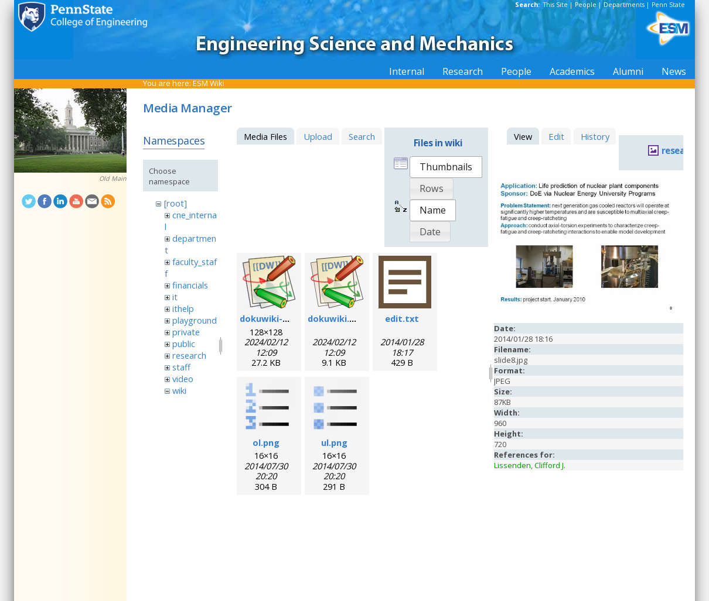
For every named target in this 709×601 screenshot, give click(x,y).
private (186, 332)
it (175, 297)
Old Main (113, 178)
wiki (179, 390)
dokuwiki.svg (336, 318)
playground (194, 320)
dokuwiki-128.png (277, 318)
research (189, 355)
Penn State (668, 5)
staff (181, 367)
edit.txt (402, 318)
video (182, 378)
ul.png (334, 442)
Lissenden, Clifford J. (529, 465)
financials (190, 285)
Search (362, 136)
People (585, 5)
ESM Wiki (208, 83)
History (595, 136)
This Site (555, 5)
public (183, 343)
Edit (556, 136)
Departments (624, 5)
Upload (318, 136)
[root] (175, 203)
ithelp (183, 308)
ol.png (266, 442)
